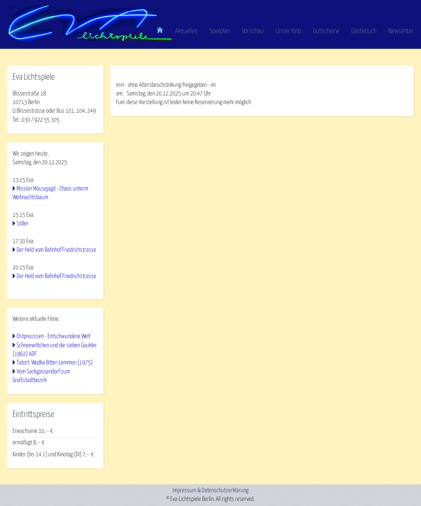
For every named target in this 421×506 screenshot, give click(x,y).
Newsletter (401, 31)
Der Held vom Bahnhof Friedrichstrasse (56, 250)
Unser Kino (288, 31)
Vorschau (253, 31)
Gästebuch (363, 31)
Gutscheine (326, 31)
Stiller (22, 224)
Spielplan (219, 31)
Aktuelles (186, 31)
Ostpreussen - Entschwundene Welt (53, 336)
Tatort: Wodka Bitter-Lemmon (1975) (55, 363)
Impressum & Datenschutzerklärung (210, 491)
